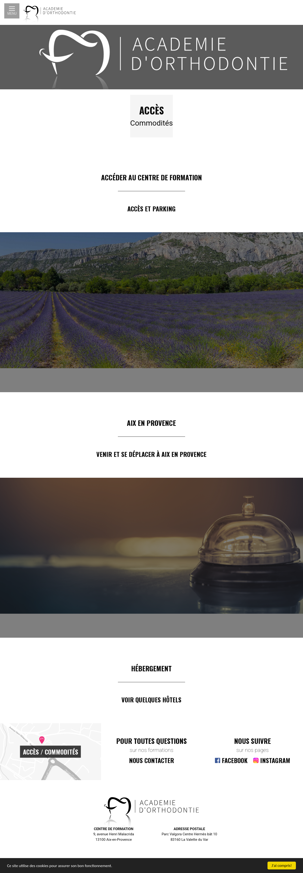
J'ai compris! (282, 865)
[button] (11, 10)
